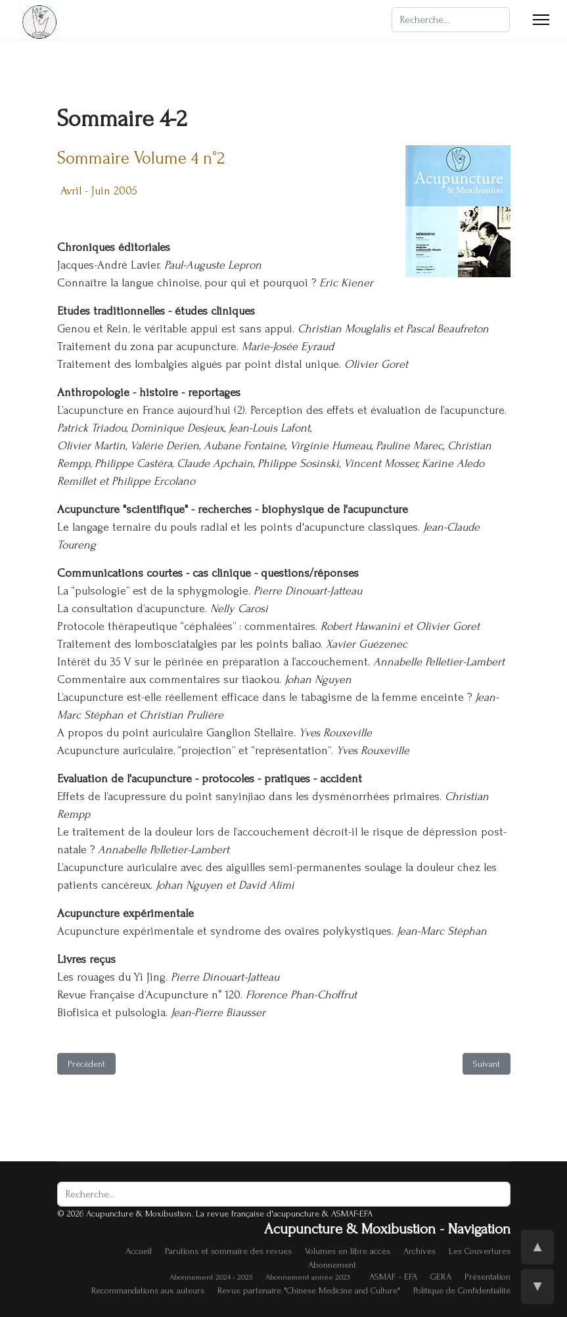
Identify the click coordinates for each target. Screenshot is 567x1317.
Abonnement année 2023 (307, 1277)
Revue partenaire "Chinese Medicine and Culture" (308, 1290)
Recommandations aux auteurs (147, 1290)
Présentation (487, 1277)
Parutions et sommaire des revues (228, 1251)
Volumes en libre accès (347, 1251)
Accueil (138, 1251)
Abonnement (332, 1265)
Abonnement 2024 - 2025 (211, 1277)
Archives (419, 1251)
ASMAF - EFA (393, 1277)
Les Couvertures (479, 1251)
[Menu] (541, 19)
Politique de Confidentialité (461, 1290)
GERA (440, 1277)
